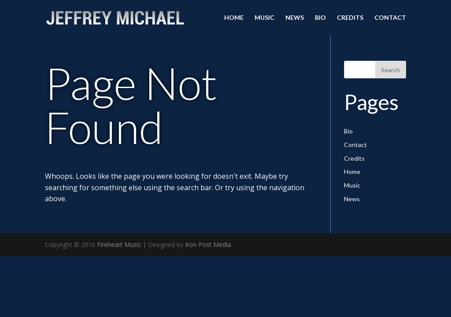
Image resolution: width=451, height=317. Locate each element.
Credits (350, 18)
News (294, 18)
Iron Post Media (208, 244)
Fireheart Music (119, 244)
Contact (390, 18)
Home (234, 18)
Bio (320, 18)
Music (264, 18)
